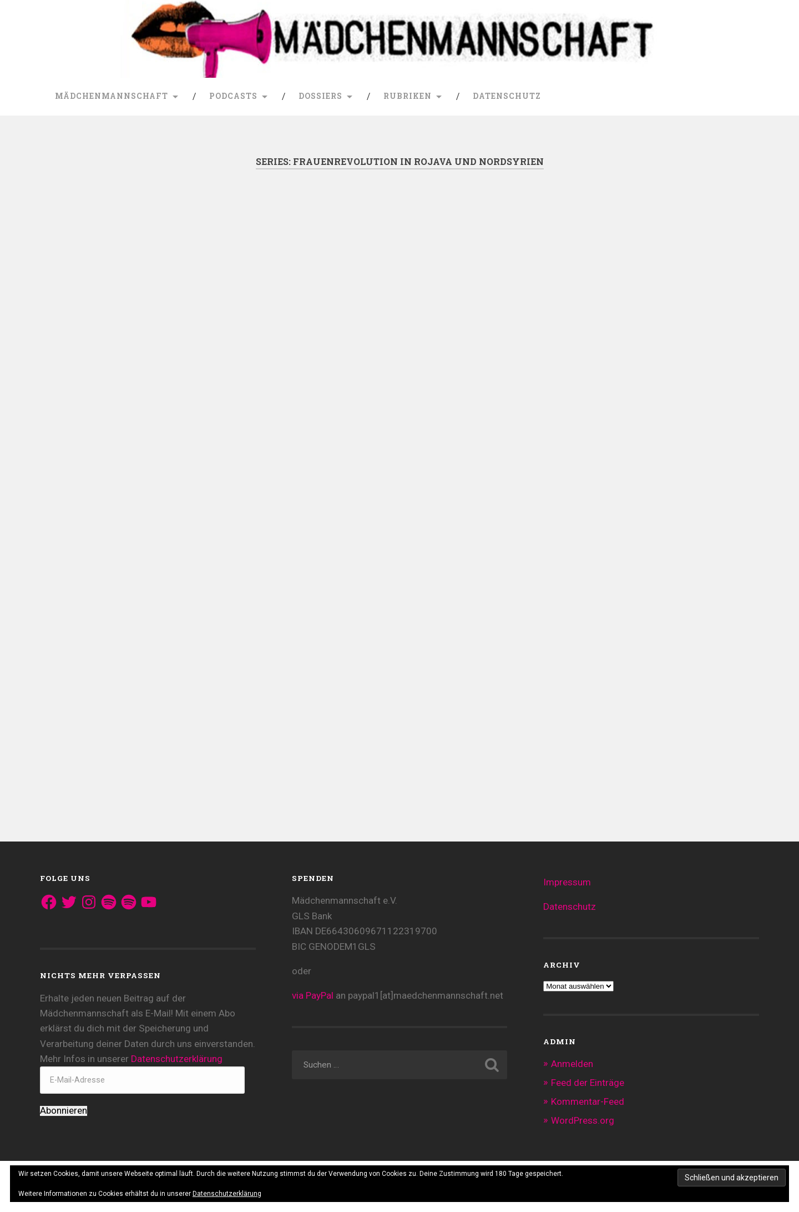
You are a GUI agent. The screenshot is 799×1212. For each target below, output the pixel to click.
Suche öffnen (748, 97)
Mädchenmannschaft (111, 96)
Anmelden (572, 1063)
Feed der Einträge (587, 1082)
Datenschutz (507, 96)
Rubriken (407, 96)
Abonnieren (63, 1110)
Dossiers (320, 96)
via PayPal (312, 995)
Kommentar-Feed (587, 1101)
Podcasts (233, 96)
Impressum (567, 882)
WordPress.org (582, 1120)
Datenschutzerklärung (176, 1058)
